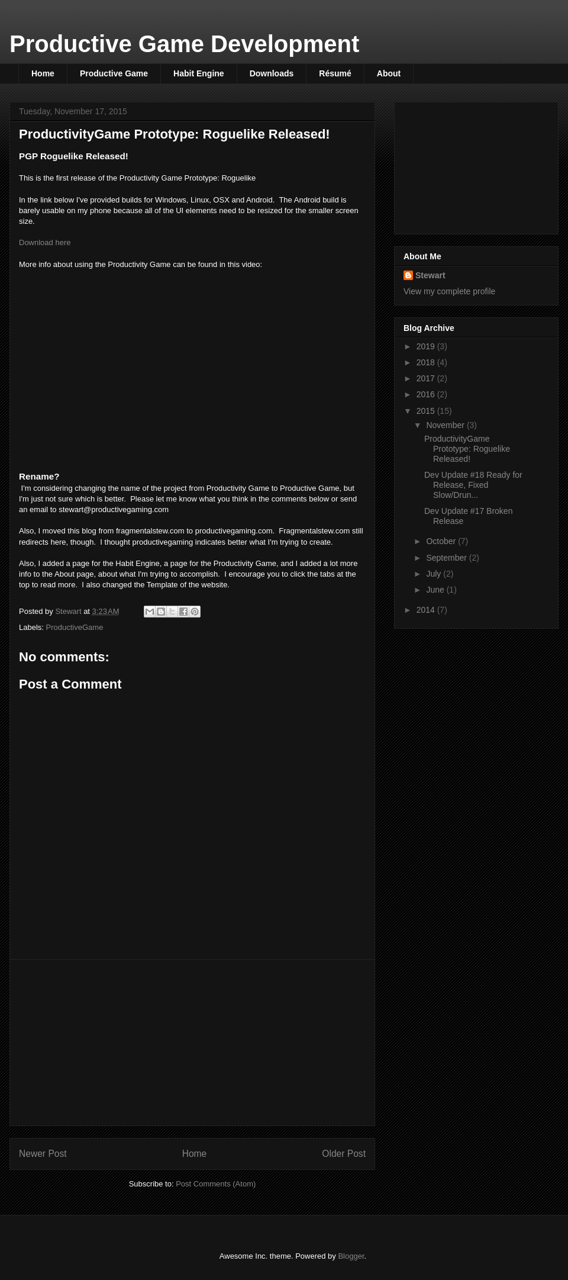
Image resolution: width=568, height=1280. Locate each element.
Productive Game (114, 73)
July (434, 573)
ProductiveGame (75, 627)
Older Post (344, 1154)
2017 (427, 378)
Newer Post (43, 1154)
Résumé (335, 73)
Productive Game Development (184, 44)
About (389, 73)
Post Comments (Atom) (216, 1183)
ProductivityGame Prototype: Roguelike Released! (467, 449)
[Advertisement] (192, 1043)
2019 (427, 346)
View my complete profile (449, 291)
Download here (44, 242)
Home (42, 73)
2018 (427, 362)
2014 (427, 610)
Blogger (351, 1256)
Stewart (430, 275)
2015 (427, 411)
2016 (427, 394)
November (446, 425)
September (447, 557)
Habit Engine (198, 73)
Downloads (272, 73)
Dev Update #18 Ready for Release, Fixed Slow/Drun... (473, 485)
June (436, 589)
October (442, 541)
